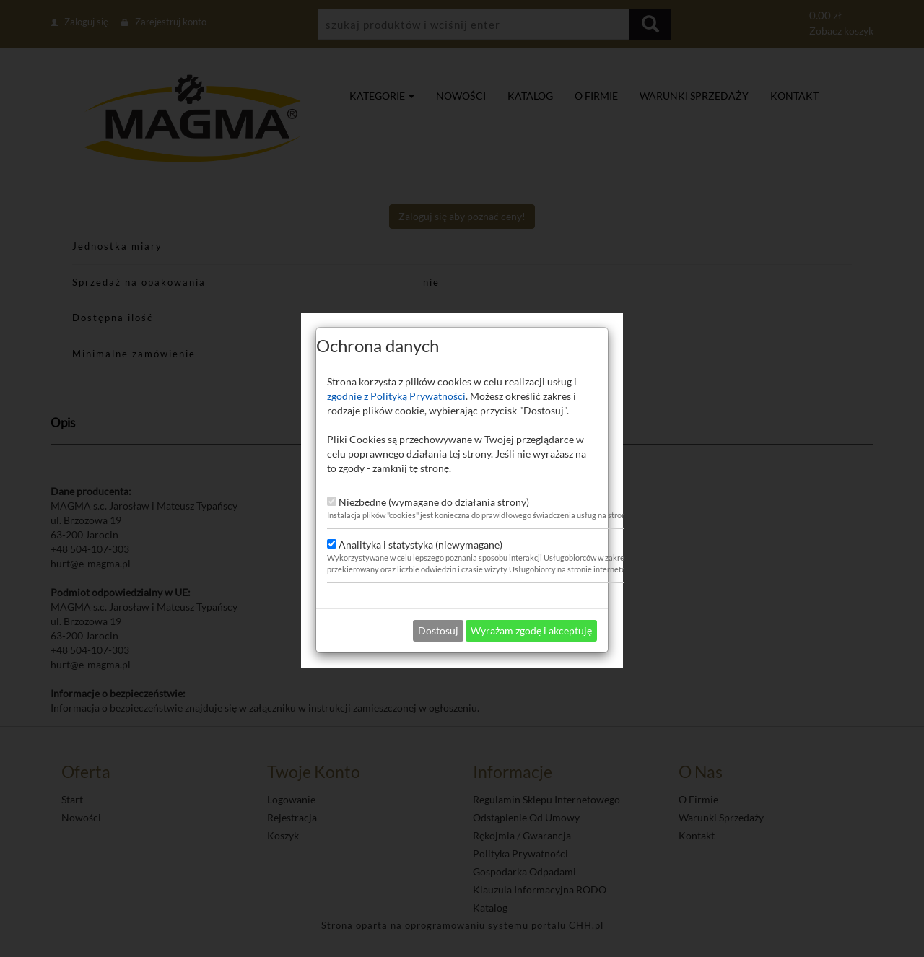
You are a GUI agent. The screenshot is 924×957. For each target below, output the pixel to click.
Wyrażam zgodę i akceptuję (531, 618)
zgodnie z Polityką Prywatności (396, 383)
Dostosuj (438, 618)
